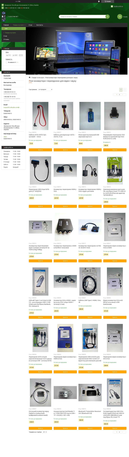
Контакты (39, 25)
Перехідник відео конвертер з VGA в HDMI (114, 247)
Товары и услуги (18, 25)
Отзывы (6, 39)
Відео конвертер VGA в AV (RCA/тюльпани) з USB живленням (113, 302)
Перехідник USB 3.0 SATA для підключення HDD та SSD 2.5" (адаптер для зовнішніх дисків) (89, 358)
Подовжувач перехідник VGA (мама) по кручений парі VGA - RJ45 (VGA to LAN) (114, 136)
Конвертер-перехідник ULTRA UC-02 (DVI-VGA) (89, 247)
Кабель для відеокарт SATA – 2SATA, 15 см (64, 136)
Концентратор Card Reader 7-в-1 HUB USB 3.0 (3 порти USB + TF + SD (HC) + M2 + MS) (64, 413)
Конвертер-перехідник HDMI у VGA (65, 190)
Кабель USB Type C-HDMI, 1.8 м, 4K (89, 301)
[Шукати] (107, 16)
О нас (30, 25)
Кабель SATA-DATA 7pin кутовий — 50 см (37, 136)
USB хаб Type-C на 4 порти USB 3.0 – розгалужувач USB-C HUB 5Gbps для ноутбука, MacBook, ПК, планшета (40, 303)
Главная (6, 25)
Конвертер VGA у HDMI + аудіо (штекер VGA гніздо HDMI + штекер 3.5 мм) (65, 302)
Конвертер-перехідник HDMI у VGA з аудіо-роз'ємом (89, 190)
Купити (40, 150)
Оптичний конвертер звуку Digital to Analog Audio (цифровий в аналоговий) (39, 413)
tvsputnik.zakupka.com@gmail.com (12, 107)
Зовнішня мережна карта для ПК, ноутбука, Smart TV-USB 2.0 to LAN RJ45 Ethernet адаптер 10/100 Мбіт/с (114, 192)
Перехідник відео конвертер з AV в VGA (114, 358)
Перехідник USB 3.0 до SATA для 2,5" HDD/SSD (39, 190)
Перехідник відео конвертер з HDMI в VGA (65, 358)
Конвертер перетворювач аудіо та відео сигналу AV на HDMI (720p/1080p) (39, 247)
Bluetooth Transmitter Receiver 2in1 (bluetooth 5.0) (89, 412)
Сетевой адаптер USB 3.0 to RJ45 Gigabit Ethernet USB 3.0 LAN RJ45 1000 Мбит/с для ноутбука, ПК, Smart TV (113, 414)
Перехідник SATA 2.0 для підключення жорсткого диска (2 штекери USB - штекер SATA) (40, 358)
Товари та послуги (38, 77)
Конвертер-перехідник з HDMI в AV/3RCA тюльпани (65, 247)
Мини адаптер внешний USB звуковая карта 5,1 (88, 136)
